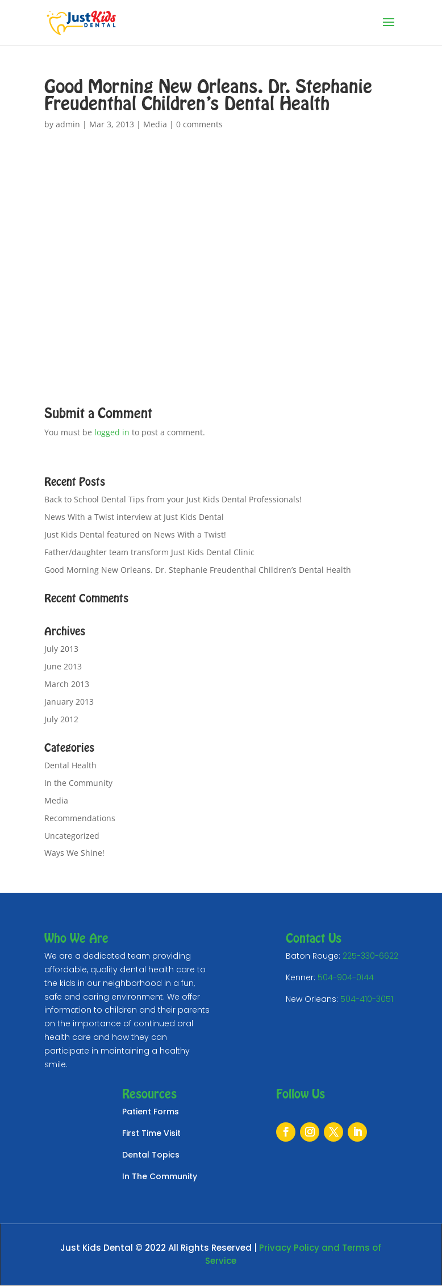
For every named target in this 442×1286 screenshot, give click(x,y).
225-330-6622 (370, 956)
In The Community (159, 1176)
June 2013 (63, 666)
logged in (112, 432)
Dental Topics (151, 1154)
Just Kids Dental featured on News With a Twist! (135, 534)
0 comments (199, 124)
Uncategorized (71, 835)
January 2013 (69, 701)
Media (155, 124)
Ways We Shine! (74, 852)
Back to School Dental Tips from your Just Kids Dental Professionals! (173, 499)
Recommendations (79, 818)
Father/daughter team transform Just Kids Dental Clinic (149, 552)
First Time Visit (151, 1133)
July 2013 (61, 648)
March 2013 (66, 684)
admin (68, 124)
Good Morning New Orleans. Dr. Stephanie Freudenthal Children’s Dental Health (197, 569)
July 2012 (61, 719)
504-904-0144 (346, 977)
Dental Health (70, 765)
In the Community (78, 782)
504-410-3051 (366, 999)
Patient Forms (150, 1111)
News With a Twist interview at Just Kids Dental (134, 516)
